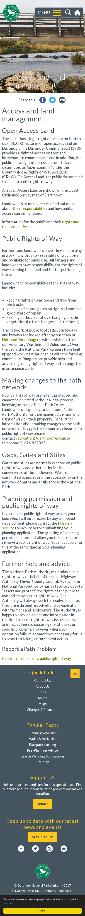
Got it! (42, 910)
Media (42, 698)
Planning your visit (42, 733)
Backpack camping (42, 744)
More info (8, 902)
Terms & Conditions (58, 891)
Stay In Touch (42, 837)
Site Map (42, 762)
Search (68, 13)
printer (62, 100)
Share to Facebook (42, 100)
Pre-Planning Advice (42, 750)
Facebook (21, 849)
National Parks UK (27, 891)
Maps (42, 704)
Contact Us (42, 680)
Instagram (49, 849)
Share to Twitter (52, 100)
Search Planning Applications (42, 756)
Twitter (35, 849)
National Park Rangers (21, 339)
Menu (44, 12)
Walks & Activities (42, 739)
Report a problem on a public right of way (36, 658)
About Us (42, 686)
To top (75, 673)
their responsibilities (30, 208)
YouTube (64, 849)
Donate (42, 804)
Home (78, 13)
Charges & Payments (42, 709)
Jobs (42, 692)
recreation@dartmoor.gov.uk (41, 438)
